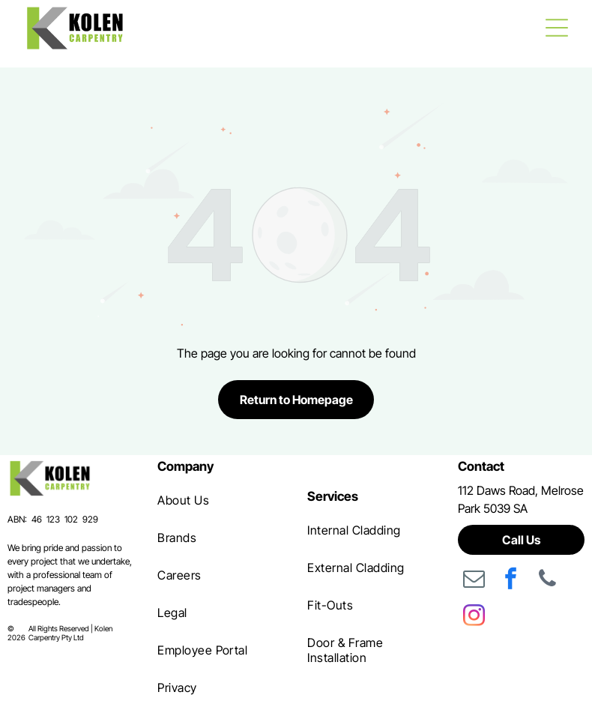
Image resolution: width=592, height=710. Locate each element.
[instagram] (474, 617)
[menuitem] (220, 500)
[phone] (547, 580)
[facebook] (511, 580)
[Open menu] (557, 27)
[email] (474, 580)
